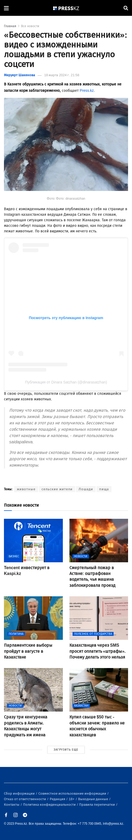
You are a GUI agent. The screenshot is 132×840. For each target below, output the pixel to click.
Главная (10, 26)
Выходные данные (93, 799)
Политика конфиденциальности (50, 805)
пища (104, 489)
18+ (72, 799)
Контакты (12, 805)
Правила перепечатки (97, 805)
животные (26, 489)
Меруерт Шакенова (19, 75)
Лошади (86, 489)
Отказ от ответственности (25, 799)
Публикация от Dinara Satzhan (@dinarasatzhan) (66, 382)
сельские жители (57, 489)
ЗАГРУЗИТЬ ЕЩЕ (66, 749)
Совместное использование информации (72, 793)
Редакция (58, 799)
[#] (66, 8)
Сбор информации (19, 793)
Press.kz (87, 90)
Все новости (30, 26)
